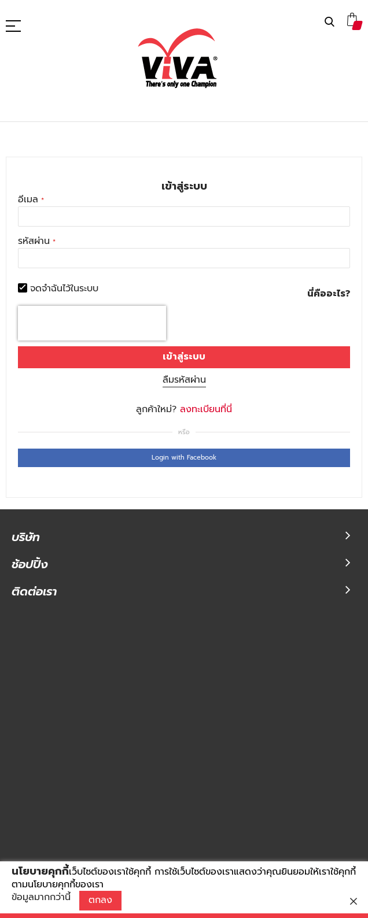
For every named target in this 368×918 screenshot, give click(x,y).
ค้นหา (329, 22)
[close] (353, 901)
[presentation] (92, 323)
